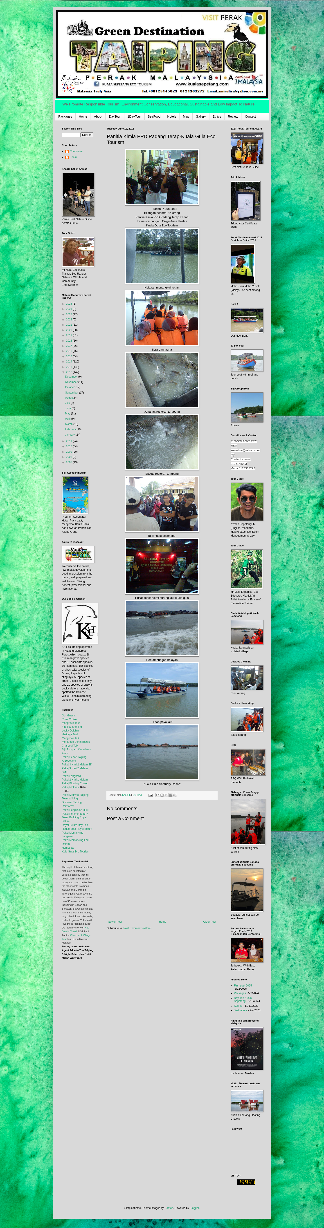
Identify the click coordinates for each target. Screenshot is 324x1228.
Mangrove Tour (71, 723)
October (70, 387)
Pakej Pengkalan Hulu (75, 810)
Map (186, 116)
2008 (69, 457)
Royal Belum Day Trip (75, 825)
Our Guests (69, 715)
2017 (69, 345)
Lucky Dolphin (70, 730)
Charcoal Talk (70, 745)
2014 (69, 361)
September (72, 392)
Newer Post (115, 921)
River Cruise (69, 719)
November (71, 382)
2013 (69, 367)
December (71, 376)
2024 (69, 309)
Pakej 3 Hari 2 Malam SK (77, 764)
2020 (69, 330)
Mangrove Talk (70, 738)
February (70, 429)
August (69, 397)
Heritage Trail (70, 734)
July (68, 403)
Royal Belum (84, 828)
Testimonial (241, 1010)
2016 (69, 351)
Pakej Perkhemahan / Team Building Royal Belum (75, 817)
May (68, 413)
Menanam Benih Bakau (76, 741)
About (98, 116)
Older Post (209, 921)
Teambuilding (70, 798)
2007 (69, 462)
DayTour (115, 116)
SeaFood (154, 116)
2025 (69, 303)
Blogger (194, 1208)
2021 (69, 324)
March (69, 424)
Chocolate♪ (76, 151)
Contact (250, 116)
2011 (69, 441)
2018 (69, 340)
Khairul (74, 157)
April (68, 418)
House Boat (69, 828)
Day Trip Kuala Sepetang (243, 999)
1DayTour (134, 116)
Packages (65, 116)
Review (233, 116)
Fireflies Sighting (72, 726)
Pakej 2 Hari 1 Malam (75, 779)
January (70, 434)
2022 (69, 319)
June (68, 408)
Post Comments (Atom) (137, 928)
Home (83, 116)
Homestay (68, 847)
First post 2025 (243, 985)
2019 (69, 335)
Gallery (201, 116)
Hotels (171, 116)
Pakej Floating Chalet (75, 783)
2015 (69, 356)
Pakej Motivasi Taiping (75, 794)
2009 (69, 451)
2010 (69, 446)
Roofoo (168, 1208)
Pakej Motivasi (70, 787)
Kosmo (238, 1005)
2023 (69, 314)
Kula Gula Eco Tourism (75, 851)
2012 (69, 372)
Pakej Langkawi (71, 776)
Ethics (217, 116)
